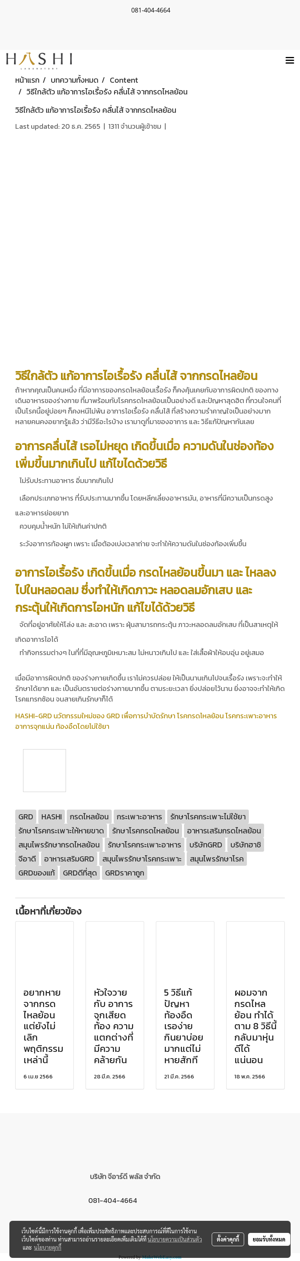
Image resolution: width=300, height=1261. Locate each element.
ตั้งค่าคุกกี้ (228, 1239)
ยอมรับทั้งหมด (269, 1239)
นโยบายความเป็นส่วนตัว (175, 1239)
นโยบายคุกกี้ (47, 1247)
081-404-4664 (112, 1200)
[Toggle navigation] (289, 60)
